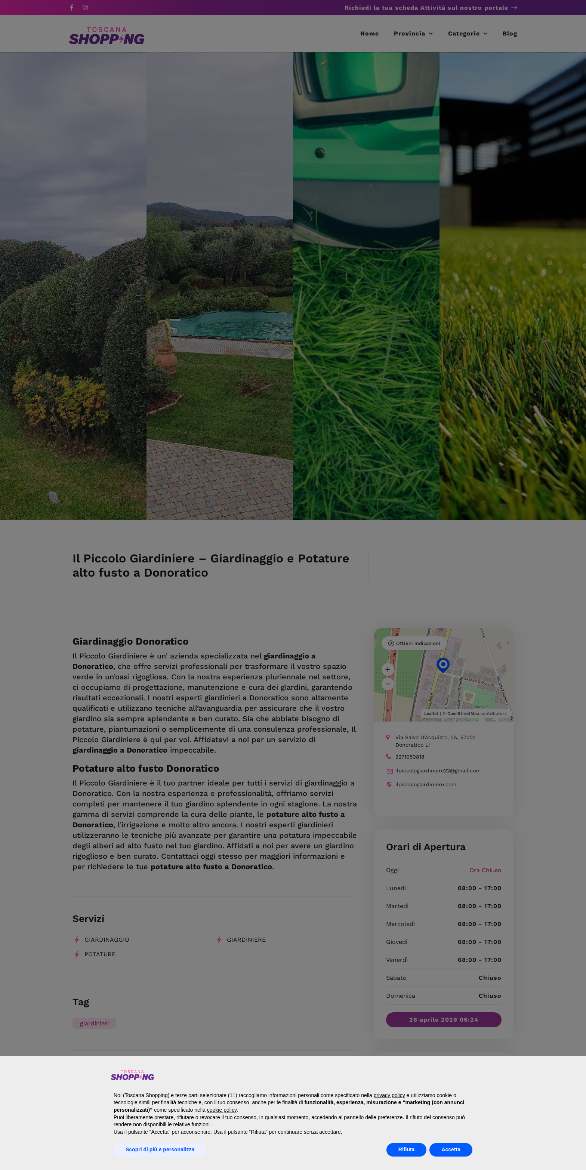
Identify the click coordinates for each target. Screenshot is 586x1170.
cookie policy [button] (222, 1110)
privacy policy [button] (389, 1095)
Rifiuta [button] (406, 1149)
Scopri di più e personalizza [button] (160, 1149)
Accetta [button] (450, 1149)
